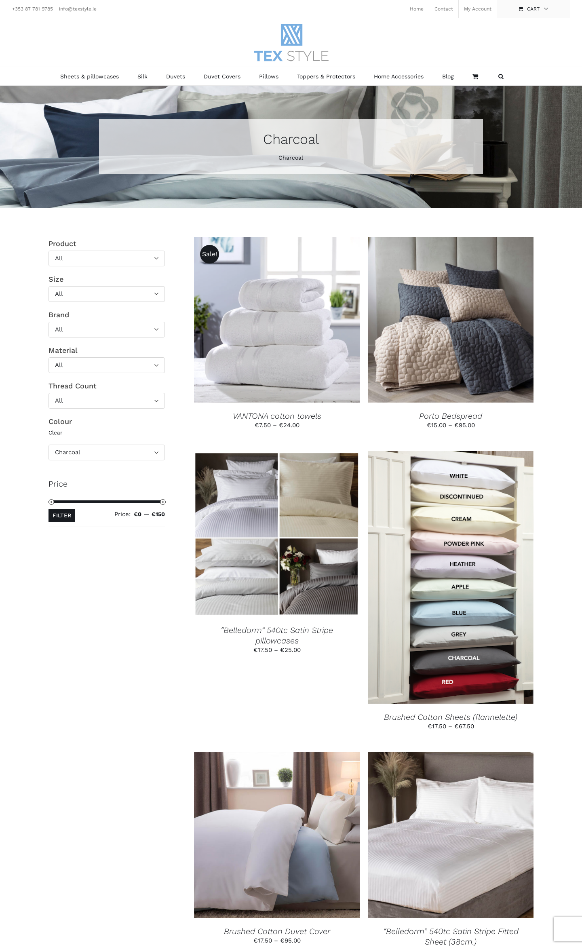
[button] (501, 76)
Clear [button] (55, 432)
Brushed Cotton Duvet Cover (277, 931)
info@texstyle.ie (78, 9)
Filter (62, 515)
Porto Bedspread (450, 416)
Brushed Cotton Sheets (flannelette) (450, 717)
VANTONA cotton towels (277, 416)
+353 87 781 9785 (32, 9)
